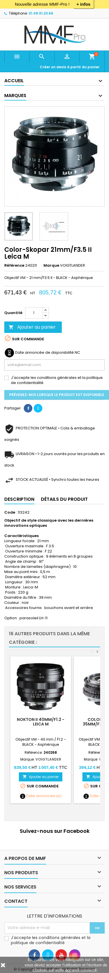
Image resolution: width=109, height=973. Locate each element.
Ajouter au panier (32, 327)
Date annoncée (41, 796)
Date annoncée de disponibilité (44, 352)
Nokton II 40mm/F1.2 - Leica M (40, 722)
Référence (14, 265)
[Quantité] (33, 313)
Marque (51, 265)
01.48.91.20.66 (41, 13)
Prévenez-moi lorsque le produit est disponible (56, 394)
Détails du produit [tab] (64, 499)
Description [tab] (19, 499)
